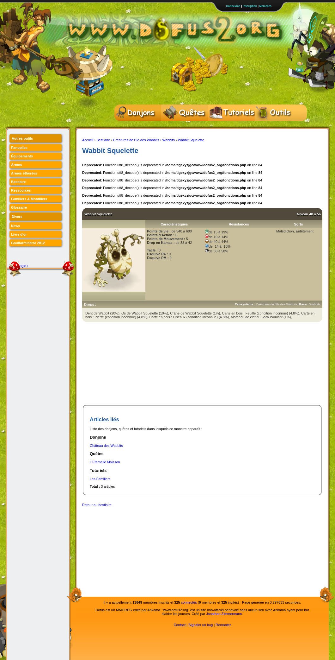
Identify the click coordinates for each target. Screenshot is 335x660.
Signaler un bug (200, 625)
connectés (189, 602)
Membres (265, 6)
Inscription (250, 6)
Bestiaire (103, 140)
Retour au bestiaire (97, 505)
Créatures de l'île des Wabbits (136, 140)
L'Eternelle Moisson (105, 462)
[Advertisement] (124, 364)
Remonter (223, 625)
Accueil (87, 140)
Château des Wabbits (106, 445)
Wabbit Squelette (191, 140)
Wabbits (168, 140)
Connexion (233, 6)
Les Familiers (100, 479)
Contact (180, 625)
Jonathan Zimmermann (224, 614)
